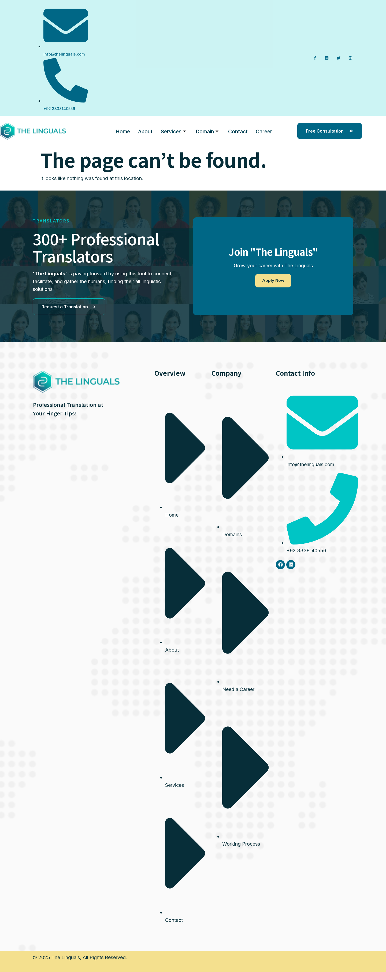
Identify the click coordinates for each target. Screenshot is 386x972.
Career (264, 131)
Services (173, 131)
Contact (238, 131)
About (145, 131)
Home (123, 131)
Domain (207, 131)
